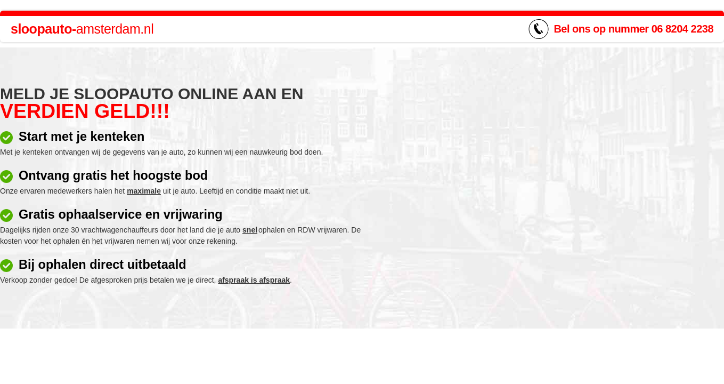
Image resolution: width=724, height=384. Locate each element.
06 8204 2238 (682, 29)
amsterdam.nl (82, 28)
